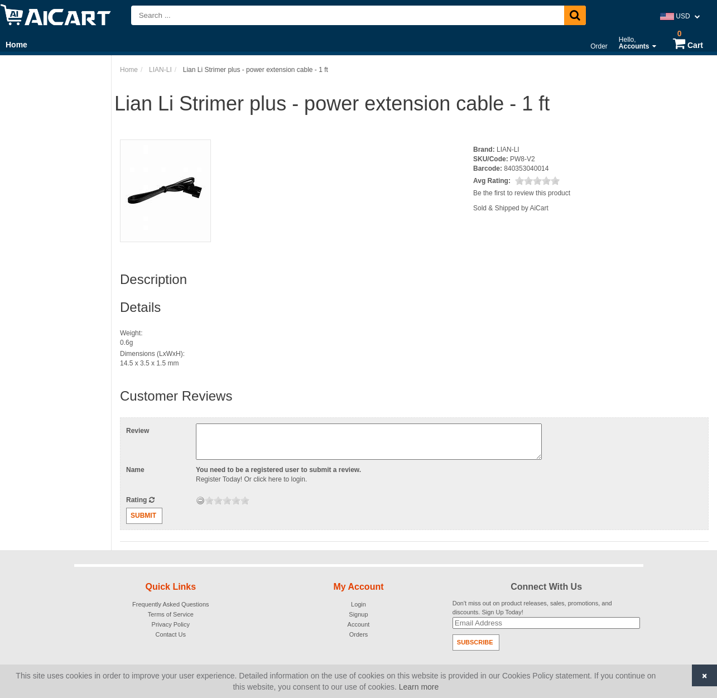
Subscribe (475, 642)
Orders (358, 634)
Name (135, 470)
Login (358, 604)
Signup (358, 614)
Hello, (637, 43)
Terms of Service (171, 614)
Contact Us (171, 634)
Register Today (218, 479)
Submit (143, 515)
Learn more (419, 686)
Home (16, 44)
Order (599, 46)
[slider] (537, 180)
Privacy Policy (171, 624)
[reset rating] (200, 500)
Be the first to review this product (521, 193)
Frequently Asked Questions (170, 604)
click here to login (279, 479)
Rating (140, 500)
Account (359, 624)
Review (137, 431)
